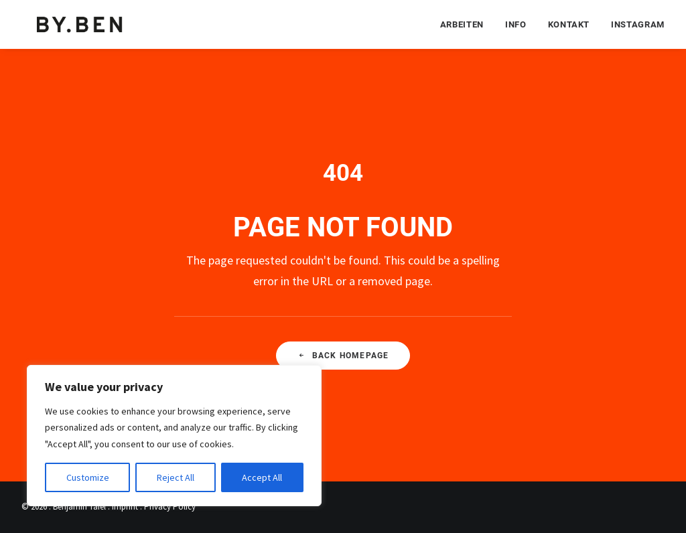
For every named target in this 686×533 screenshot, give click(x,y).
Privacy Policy (170, 506)
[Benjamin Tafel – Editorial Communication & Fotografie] (80, 23)
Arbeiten (462, 24)
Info (516, 24)
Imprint (125, 506)
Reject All (175, 477)
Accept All (262, 477)
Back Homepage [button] (343, 355)
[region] (174, 436)
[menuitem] (466, 24)
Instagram (638, 24)
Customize (87, 477)
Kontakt (569, 24)
